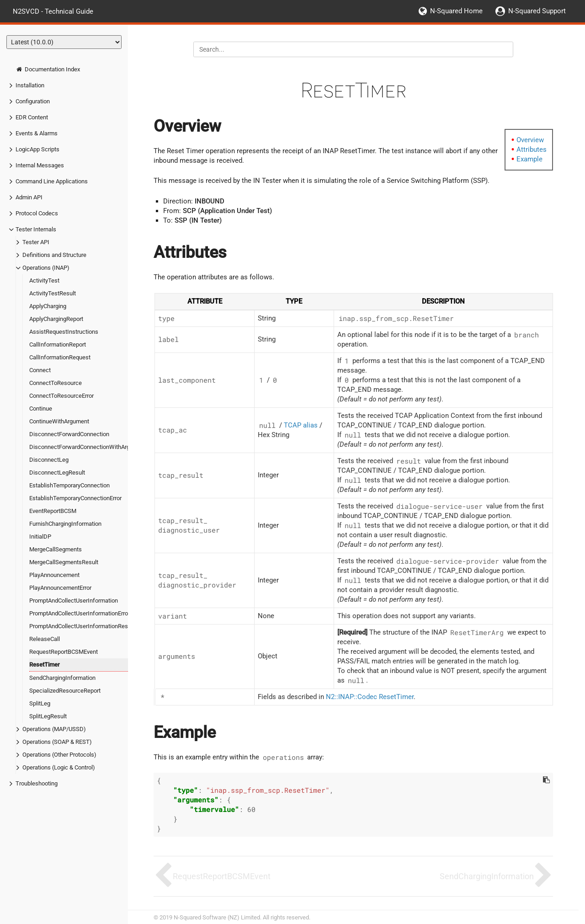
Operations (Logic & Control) (58, 767)
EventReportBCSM (52, 510)
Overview (530, 140)
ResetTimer (44, 664)
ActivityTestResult (52, 293)
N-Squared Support (537, 11)
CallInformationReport (57, 344)
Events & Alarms (37, 133)
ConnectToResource (55, 382)
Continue (40, 408)
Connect (40, 370)
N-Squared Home (456, 11)
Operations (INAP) (45, 267)
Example (529, 159)
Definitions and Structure (54, 254)
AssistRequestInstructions (63, 331)
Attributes (531, 149)
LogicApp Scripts (37, 149)
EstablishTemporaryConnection (69, 485)
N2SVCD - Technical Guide (53, 11)
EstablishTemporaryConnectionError (75, 498)
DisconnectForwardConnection (69, 434)
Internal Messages (40, 165)
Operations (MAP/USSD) (54, 729)
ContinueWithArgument (59, 421)
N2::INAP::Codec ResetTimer (370, 697)
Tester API (35, 242)
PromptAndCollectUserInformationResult (81, 626)
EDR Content (32, 117)
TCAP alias (301, 425)
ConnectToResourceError (61, 395)
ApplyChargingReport (56, 318)
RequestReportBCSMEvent (63, 651)
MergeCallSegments (55, 549)
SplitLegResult (48, 716)
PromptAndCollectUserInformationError (79, 613)
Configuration (33, 101)
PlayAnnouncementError (60, 587)
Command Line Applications (52, 181)
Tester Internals (36, 229)
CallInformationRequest (59, 357)
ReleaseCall (44, 639)
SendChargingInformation (62, 677)
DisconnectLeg (49, 459)
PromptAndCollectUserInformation (73, 600)
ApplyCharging (47, 306)
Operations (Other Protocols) (59, 754)
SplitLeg (39, 703)
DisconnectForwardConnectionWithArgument (87, 446)
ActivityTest (44, 280)
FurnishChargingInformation (65, 523)
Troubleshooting (37, 783)
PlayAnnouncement (54, 574)
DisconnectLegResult (57, 472)
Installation (30, 85)
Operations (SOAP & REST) (57, 741)
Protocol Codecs (37, 213)
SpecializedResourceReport (65, 690)
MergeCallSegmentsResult (63, 562)
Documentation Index (48, 69)
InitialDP (40, 536)
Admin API (29, 197)
